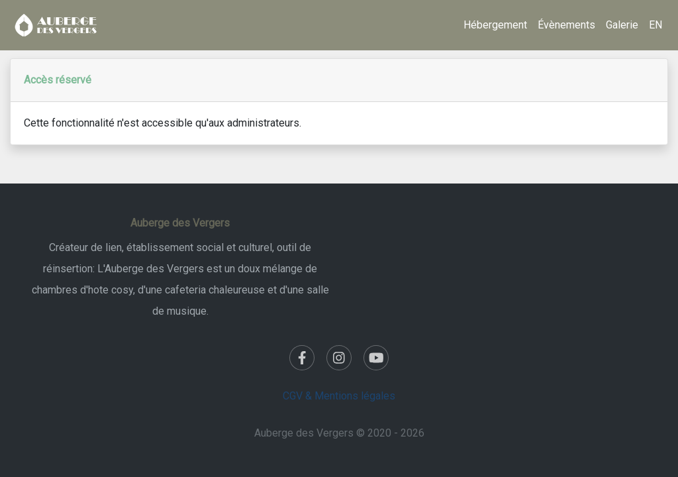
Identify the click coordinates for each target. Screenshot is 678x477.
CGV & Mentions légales (339, 396)
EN (655, 25)
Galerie (622, 25)
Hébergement (495, 25)
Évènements (566, 25)
